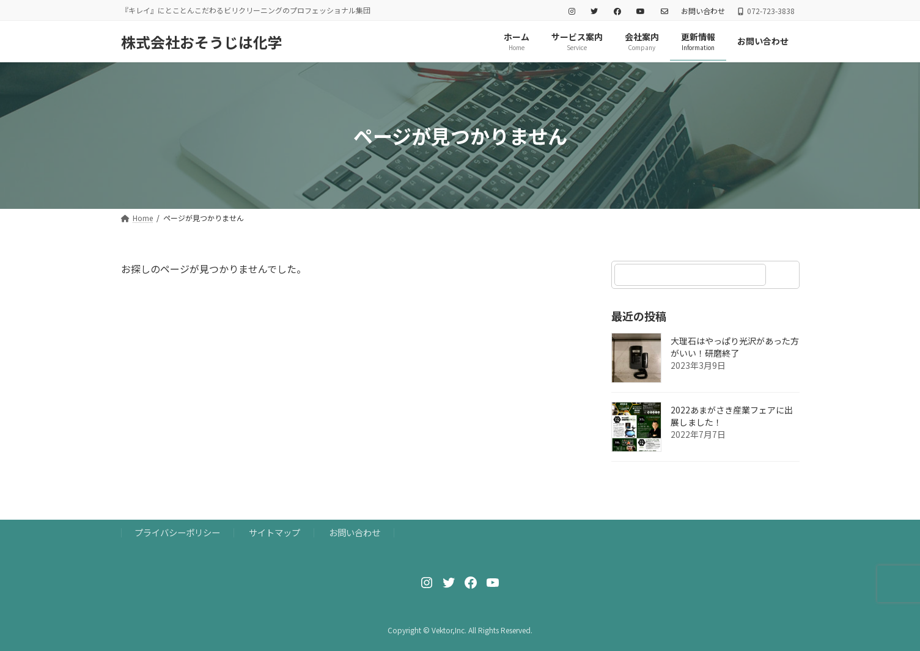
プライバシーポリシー (177, 532)
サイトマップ (274, 532)
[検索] (784, 275)
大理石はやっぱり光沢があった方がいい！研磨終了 (735, 347)
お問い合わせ (703, 11)
